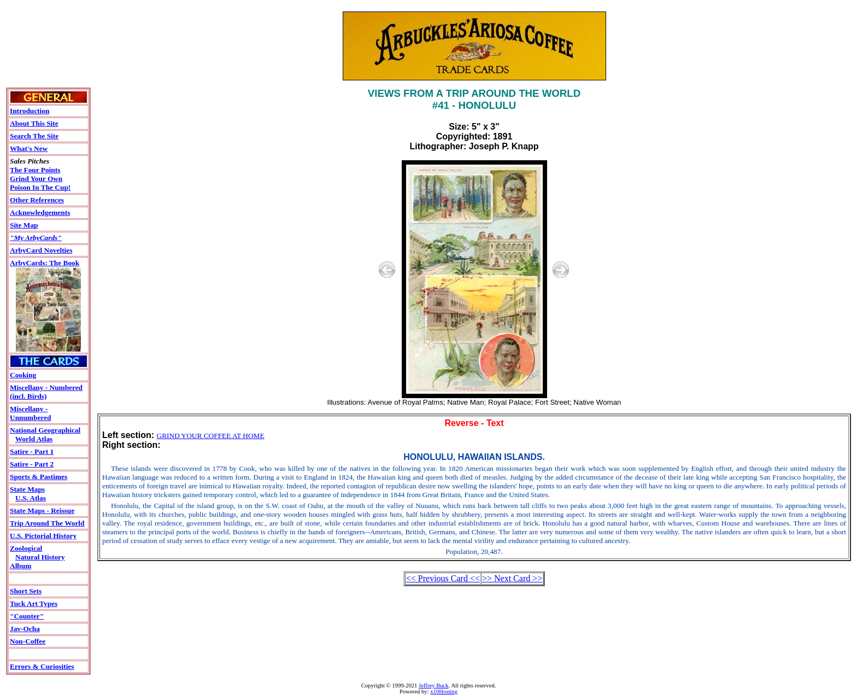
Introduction (29, 111)
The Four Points (35, 170)
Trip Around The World (47, 523)
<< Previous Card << (443, 578)
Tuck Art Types (33, 603)
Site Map (24, 225)
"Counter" (27, 616)
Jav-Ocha (25, 629)
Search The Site (34, 136)
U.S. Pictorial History (43, 536)
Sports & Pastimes (38, 476)
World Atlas (34, 439)
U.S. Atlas (30, 498)
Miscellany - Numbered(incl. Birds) (46, 391)
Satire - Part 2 (32, 464)
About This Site (34, 123)
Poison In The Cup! (40, 187)
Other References (37, 200)
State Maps (27, 489)
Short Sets (26, 591)
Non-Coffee (27, 641)
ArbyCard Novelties (41, 250)
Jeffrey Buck (434, 685)
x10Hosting (443, 692)
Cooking (23, 375)
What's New (29, 148)
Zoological (26, 548)
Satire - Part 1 (32, 451)
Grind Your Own (36, 178)
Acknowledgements (40, 212)
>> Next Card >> (512, 578)
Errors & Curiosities (42, 666)
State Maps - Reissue (42, 510)
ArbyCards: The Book (44, 263)
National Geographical (45, 430)
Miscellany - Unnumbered (30, 413)
